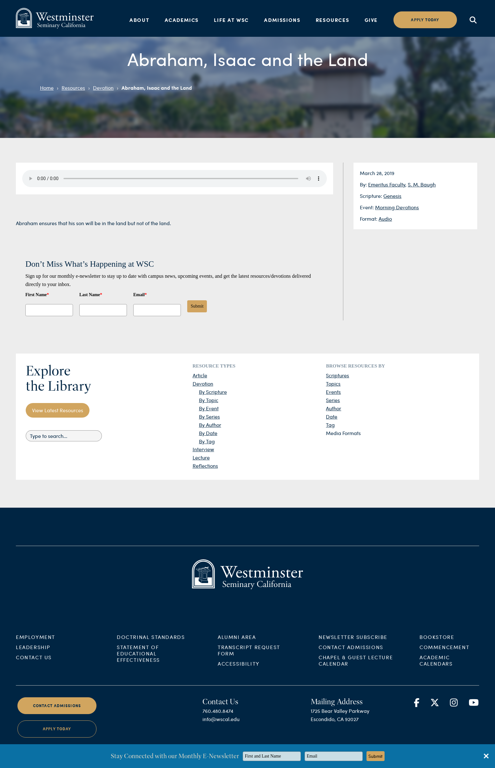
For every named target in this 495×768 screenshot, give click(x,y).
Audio (385, 218)
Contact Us (34, 664)
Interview (203, 449)
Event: (367, 207)
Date (331, 416)
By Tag (207, 441)
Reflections (205, 465)
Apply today (425, 20)
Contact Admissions (351, 654)
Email (140, 294)
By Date (208, 433)
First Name (37, 294)
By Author (210, 424)
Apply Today (57, 736)
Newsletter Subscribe (353, 644)
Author (333, 408)
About (139, 19)
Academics (182, 19)
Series (333, 400)
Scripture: (371, 195)
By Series (209, 416)
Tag (330, 424)
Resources (332, 19)
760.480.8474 (217, 718)
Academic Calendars (435, 667)
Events (333, 391)
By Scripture (213, 391)
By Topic (208, 400)
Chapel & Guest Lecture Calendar (356, 667)
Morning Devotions (397, 207)
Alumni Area (237, 644)
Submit (197, 306)
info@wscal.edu (221, 726)
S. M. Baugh (422, 184)
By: (364, 184)
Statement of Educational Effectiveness (138, 660)
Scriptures (337, 375)
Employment (35, 644)
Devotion (103, 87)
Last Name (90, 294)
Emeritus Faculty (386, 184)
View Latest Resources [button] (57, 410)
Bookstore (436, 644)
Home (47, 87)
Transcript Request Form (249, 657)
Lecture (201, 457)
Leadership (33, 654)
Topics (333, 383)
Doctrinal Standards (151, 644)
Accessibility (239, 670)
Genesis (392, 195)
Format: (369, 218)
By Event (209, 408)
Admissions (282, 19)
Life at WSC (231, 19)
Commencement (444, 654)
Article (200, 375)
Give (371, 19)
